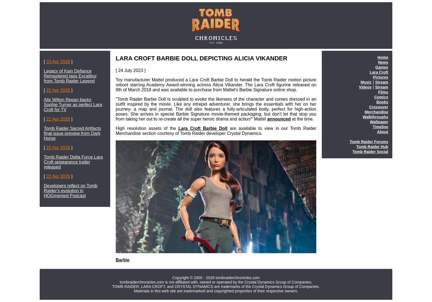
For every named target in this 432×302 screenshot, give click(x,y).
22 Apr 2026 (58, 90)
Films (383, 92)
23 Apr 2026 (58, 61)
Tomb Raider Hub (372, 147)
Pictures (380, 77)
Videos (365, 87)
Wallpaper (379, 122)
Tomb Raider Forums (369, 142)
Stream (381, 82)
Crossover (378, 107)
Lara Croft (379, 72)
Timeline (380, 127)
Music (366, 82)
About (382, 132)
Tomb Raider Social (370, 151)
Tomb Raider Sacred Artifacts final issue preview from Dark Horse (72, 133)
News (383, 62)
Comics (381, 97)
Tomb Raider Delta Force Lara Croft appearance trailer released (73, 162)
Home (382, 57)
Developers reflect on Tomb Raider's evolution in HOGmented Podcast (70, 190)
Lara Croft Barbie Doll (202, 128)
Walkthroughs (375, 117)
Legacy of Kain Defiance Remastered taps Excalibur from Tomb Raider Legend (70, 76)
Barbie (122, 260)
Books (382, 102)
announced (279, 119)
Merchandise (376, 112)
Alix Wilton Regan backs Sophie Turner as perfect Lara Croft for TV (73, 104)
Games (381, 67)
